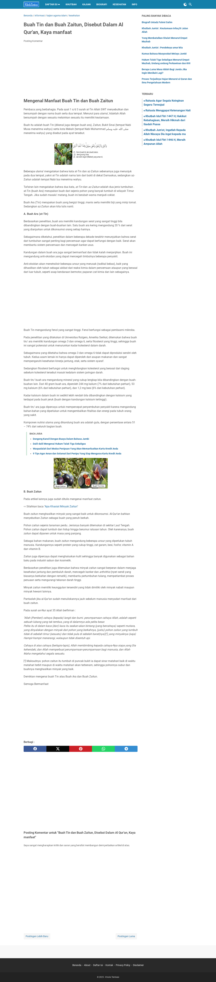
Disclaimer (138, 965)
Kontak (109, 965)
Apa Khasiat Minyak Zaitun (61, 506)
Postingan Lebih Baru (37, 936)
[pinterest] (80, 749)
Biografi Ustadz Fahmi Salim (157, 22)
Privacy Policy (123, 965)
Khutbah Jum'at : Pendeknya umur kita (162, 47)
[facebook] (35, 749)
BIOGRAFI (101, 4)
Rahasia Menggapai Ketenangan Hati (168, 110)
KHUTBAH (71, 4)
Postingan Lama (126, 936)
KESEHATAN (119, 4)
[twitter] (57, 749)
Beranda (76, 965)
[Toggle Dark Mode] (185, 4)
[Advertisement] (81, 70)
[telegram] (126, 749)
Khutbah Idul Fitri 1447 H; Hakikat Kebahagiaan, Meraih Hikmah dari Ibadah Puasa (165, 120)
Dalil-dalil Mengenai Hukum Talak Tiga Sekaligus (59, 443)
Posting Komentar (33, 41)
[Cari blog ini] (190, 4)
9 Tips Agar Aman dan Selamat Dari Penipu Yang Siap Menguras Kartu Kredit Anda (77, 453)
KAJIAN (86, 4)
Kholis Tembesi (112, 977)
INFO (134, 4)
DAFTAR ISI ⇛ (52, 4)
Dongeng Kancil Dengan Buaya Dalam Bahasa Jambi (61, 439)
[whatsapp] (103, 749)
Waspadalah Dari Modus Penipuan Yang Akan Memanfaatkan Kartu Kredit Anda (75, 448)
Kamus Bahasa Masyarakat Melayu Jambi (164, 53)
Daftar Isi (98, 965)
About (87, 965)
